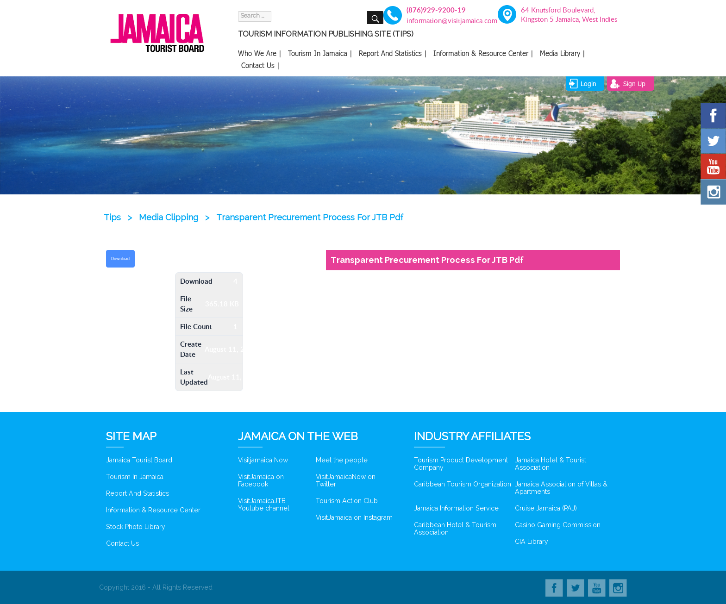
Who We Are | (260, 53)
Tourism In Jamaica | (320, 53)
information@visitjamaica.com (447, 20)
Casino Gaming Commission (558, 525)
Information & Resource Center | (483, 53)
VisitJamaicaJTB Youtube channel (263, 504)
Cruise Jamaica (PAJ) (546, 508)
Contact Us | (260, 65)
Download (120, 258)
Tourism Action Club (347, 500)
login (588, 83)
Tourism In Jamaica (134, 476)
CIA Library (531, 541)
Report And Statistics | (393, 53)
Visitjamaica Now (263, 460)
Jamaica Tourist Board (139, 460)
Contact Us (122, 543)
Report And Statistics (137, 493)
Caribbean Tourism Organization (462, 484)
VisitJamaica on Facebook (261, 480)
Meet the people (342, 460)
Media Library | (562, 53)
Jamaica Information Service (456, 508)
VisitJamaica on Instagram (354, 517)
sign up (634, 83)
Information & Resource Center (153, 510)
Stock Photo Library (135, 526)
